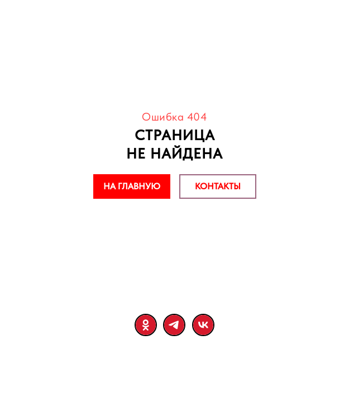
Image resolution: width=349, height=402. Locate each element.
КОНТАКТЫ (218, 186)
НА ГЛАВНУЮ (131, 186)
